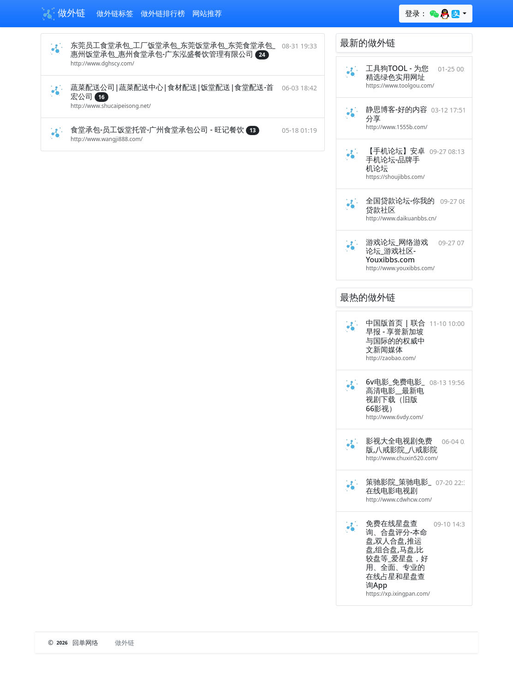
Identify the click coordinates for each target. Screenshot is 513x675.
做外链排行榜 (163, 13)
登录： (433, 13)
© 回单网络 (74, 642)
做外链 (63, 13)
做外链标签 (114, 13)
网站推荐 (207, 13)
